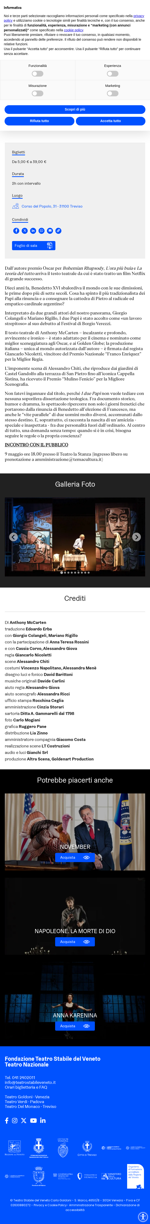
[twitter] (24, 1122)
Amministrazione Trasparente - (92, 1205)
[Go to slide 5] (75, 573)
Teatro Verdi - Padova (24, 1101)
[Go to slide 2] (65, 573)
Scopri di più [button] (75, 109)
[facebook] (7, 1122)
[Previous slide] (13, 537)
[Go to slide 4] (72, 573)
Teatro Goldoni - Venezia (27, 1097)
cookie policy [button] (73, 30)
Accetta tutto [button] (110, 121)
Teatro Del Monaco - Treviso (30, 1106)
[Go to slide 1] (61, 572)
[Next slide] (136, 537)
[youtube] (33, 1122)
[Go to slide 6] (78, 573)
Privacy (39, 1205)
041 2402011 (23, 1077)
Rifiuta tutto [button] (39, 121)
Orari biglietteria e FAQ (26, 1087)
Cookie (52, 1205)
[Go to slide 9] (89, 573)
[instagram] (14, 1122)
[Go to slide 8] (85, 573)
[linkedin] (43, 1122)
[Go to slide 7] (82, 573)
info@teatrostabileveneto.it (30, 1082)
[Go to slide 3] (68, 573)
